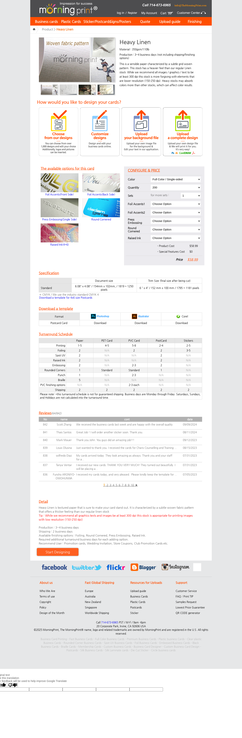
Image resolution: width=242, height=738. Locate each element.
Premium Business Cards (141, 638)
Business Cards (139, 596)
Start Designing (58, 552)
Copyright (45, 601)
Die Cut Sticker (140, 650)
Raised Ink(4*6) (59, 244)
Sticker (134, 612)
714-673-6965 (109, 622)
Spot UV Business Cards (118, 642)
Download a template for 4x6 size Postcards (65, 297)
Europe (89, 590)
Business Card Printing (54, 638)
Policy (43, 607)
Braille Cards (68, 646)
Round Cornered (101, 219)
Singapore (91, 607)
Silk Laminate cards (116, 650)
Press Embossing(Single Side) (59, 219)
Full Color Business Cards (109, 638)
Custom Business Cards (117, 646)
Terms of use (47, 596)
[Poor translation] (12, 685)
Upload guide (169, 21)
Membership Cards (89, 646)
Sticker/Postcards (97, 21)
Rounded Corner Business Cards (83, 642)
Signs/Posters (120, 21)
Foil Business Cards (146, 642)
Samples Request (186, 601)
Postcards (136, 607)
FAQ (178, 596)
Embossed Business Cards (174, 642)
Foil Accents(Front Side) (59, 194)
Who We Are (47, 590)
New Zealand (93, 601)
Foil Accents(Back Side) (101, 194)
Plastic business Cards (172, 638)
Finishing (195, 21)
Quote (145, 21)
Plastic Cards (71, 21)
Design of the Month (52, 612)
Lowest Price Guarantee (190, 607)
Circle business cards (163, 650)
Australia (90, 596)
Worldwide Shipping (97, 612)
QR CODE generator (188, 612)
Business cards (46, 21)
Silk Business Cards (91, 650)
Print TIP (188, 596)
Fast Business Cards (81, 638)
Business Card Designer (147, 646)
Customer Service (186, 590)
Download (100, 322)
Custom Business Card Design (181, 646)
